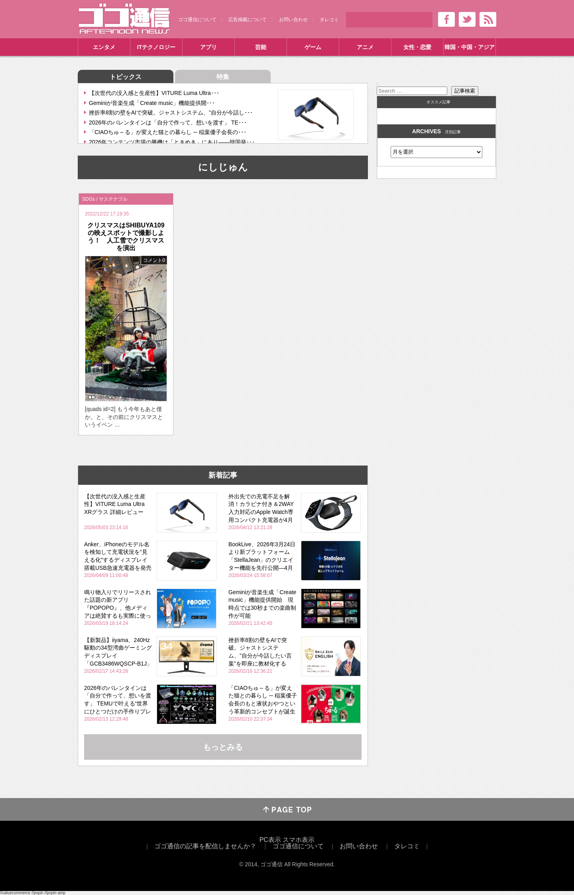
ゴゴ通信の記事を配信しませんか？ (205, 846)
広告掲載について (247, 19)
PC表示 (270, 839)
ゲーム (313, 47)
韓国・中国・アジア (469, 47)
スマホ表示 (299, 839)
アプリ (208, 47)
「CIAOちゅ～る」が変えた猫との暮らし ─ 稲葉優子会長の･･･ (167, 132)
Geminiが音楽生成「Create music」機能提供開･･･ (152, 103)
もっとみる (223, 747)
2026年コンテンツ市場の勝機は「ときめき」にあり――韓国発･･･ (172, 142)
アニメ (365, 47)
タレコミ (329, 19)
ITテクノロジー (156, 47)
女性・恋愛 (417, 47)
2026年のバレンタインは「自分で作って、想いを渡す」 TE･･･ (168, 122)
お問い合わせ (293, 19)
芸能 (260, 47)
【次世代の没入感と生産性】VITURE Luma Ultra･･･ (154, 93)
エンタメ (104, 47)
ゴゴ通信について (197, 19)
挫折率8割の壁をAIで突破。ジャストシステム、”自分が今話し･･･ (171, 112)
